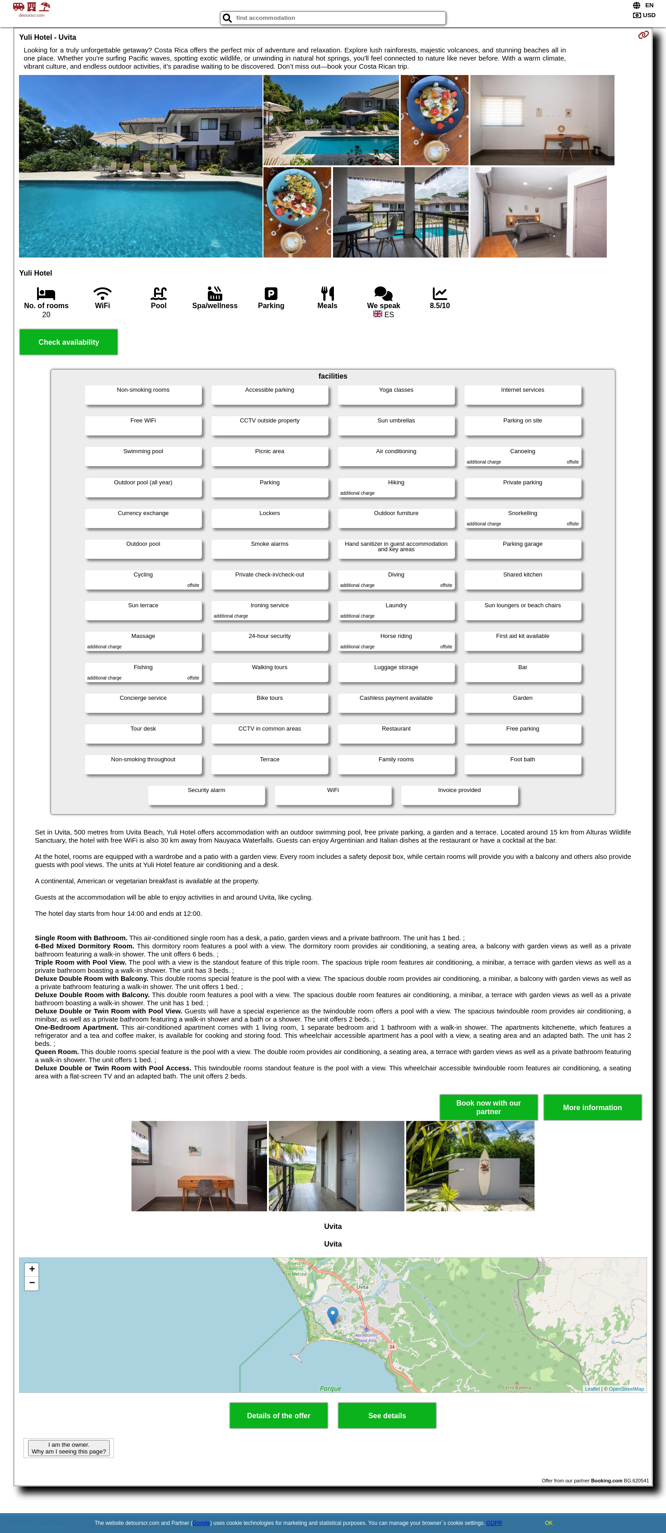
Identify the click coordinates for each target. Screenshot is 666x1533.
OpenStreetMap (626, 1389)
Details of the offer (278, 1416)
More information (592, 1107)
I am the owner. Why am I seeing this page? (69, 1448)
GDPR (494, 1523)
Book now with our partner (488, 1107)
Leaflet (592, 1389)
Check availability (68, 342)
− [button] (32, 1283)
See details (387, 1416)
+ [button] (32, 1270)
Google (201, 1523)
